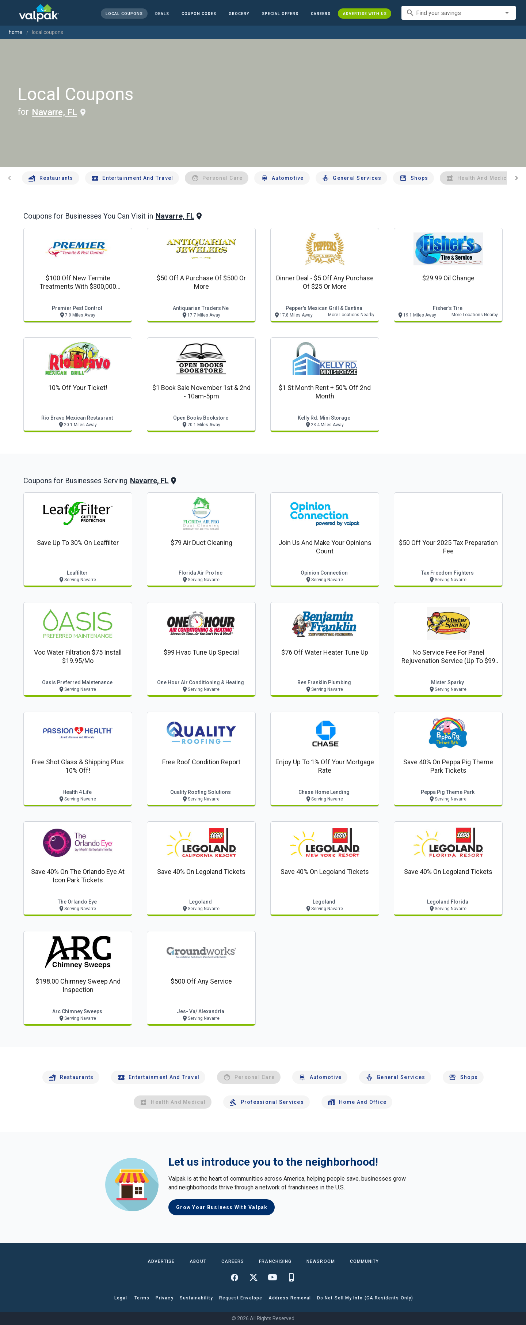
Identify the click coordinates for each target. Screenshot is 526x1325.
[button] (280, 13)
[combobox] (458, 13)
